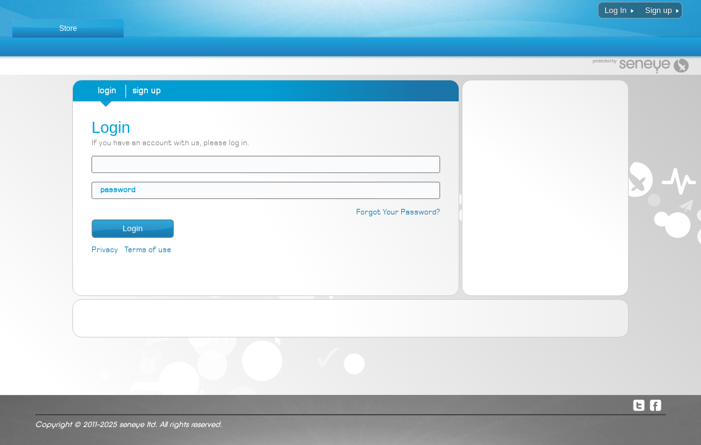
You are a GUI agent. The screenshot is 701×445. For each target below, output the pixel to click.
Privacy (104, 250)
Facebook (655, 405)
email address (100, 164)
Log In (616, 10)
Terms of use (147, 250)
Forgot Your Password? (398, 212)
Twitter (638, 405)
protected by (604, 61)
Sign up (658, 10)
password (117, 190)
